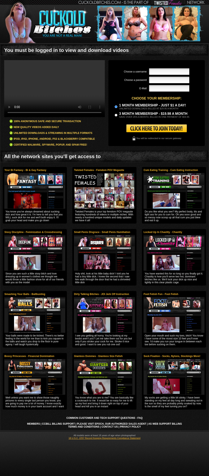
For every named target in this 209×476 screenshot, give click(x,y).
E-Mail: (143, 88)
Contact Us (109, 426)
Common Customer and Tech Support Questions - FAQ (104, 417)
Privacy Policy (130, 426)
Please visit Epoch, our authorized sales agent (111, 423)
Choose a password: (135, 80)
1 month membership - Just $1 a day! (152, 105)
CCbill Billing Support (58, 423)
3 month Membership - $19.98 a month (153, 113)
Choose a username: (135, 71)
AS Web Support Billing (165, 423)
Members (33, 423)
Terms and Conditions (84, 426)
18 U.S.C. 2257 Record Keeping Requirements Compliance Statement (104, 438)
